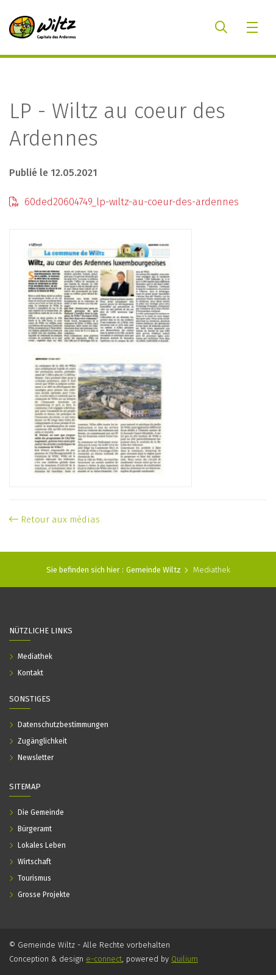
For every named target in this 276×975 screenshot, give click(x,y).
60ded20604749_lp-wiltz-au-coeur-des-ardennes (124, 202)
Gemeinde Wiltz (153, 569)
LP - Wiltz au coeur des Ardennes (117, 124)
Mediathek (211, 569)
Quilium (184, 958)
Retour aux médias (54, 519)
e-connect (104, 958)
